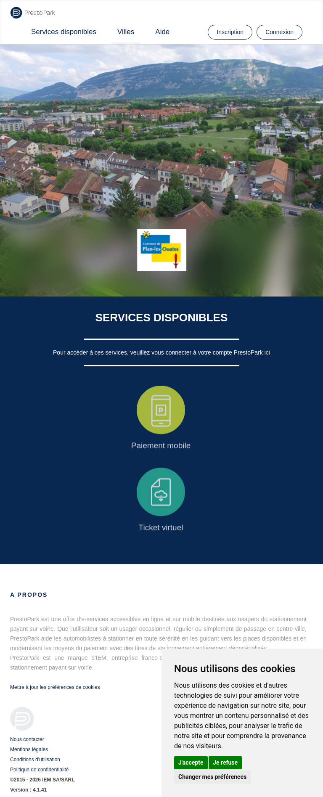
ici (267, 352)
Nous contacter (27, 739)
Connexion (279, 32)
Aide (162, 32)
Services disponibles (63, 32)
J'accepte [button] (191, 762)
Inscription (230, 32)
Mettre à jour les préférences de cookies (55, 687)
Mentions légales (29, 749)
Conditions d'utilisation (35, 760)
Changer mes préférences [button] (212, 776)
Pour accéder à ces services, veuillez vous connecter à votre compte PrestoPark (159, 352)
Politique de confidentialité (39, 770)
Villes (125, 32)
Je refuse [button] (225, 762)
